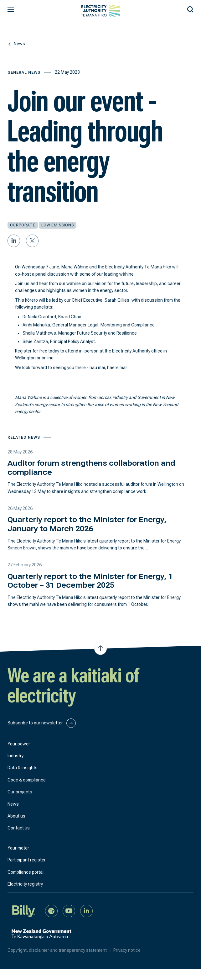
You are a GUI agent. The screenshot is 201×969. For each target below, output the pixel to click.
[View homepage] (101, 11)
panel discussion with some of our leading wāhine (84, 274)
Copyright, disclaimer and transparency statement (60, 950)
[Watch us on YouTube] (69, 910)
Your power (19, 743)
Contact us (19, 827)
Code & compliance (27, 779)
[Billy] (24, 910)
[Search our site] (190, 8)
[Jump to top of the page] (100, 648)
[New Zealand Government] (41, 937)
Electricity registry (25, 884)
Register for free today (37, 350)
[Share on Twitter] (32, 241)
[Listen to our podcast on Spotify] (51, 910)
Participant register (27, 859)
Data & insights (23, 767)
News (13, 804)
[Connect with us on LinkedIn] (86, 910)
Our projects (20, 791)
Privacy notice (127, 950)
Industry (15, 755)
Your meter (18, 847)
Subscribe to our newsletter (42, 723)
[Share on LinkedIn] (14, 241)
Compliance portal (26, 872)
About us (16, 815)
